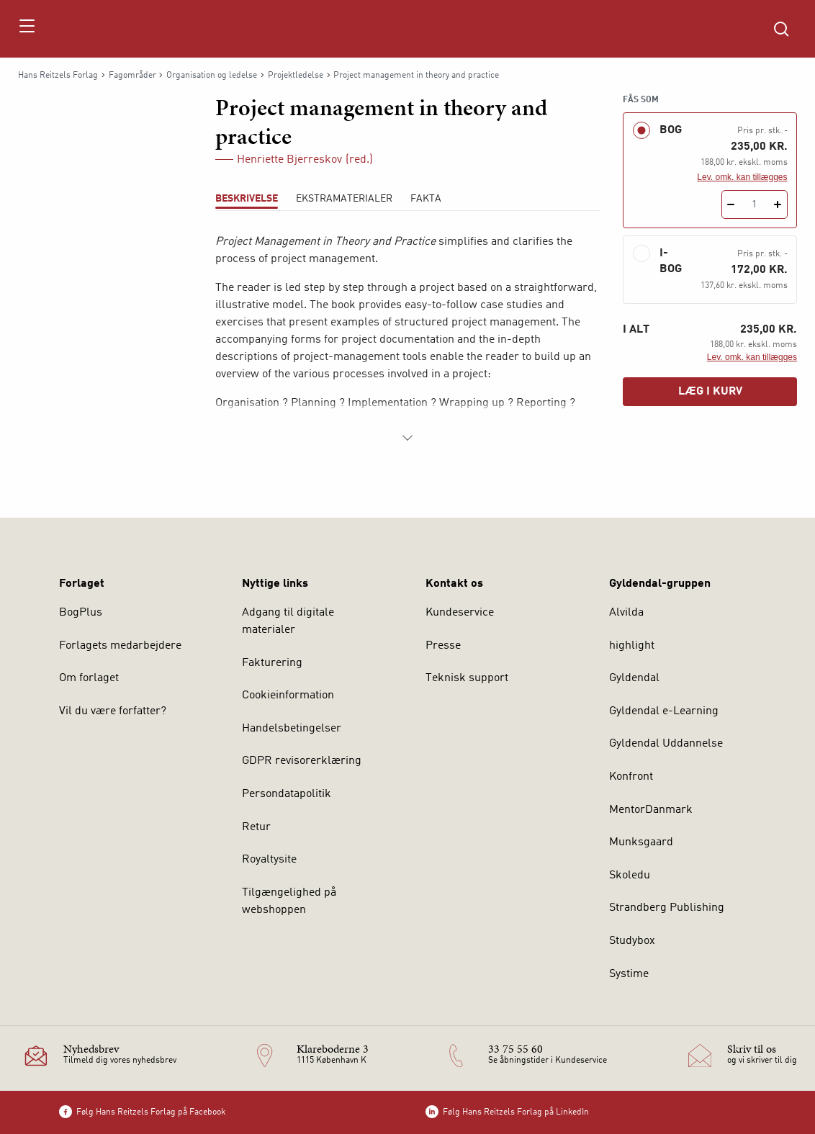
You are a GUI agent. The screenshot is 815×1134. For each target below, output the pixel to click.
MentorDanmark (651, 810)
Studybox (632, 941)
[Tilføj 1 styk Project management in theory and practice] (778, 204)
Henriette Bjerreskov (289, 160)
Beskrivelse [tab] (246, 199)
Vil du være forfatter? (112, 711)
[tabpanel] (407, 339)
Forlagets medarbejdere (120, 646)
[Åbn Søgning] (781, 29)
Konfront (631, 777)
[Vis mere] (407, 437)
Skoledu (629, 875)
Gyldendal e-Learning (664, 711)
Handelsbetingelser (291, 728)
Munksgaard (641, 842)
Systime (629, 974)
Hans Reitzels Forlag (58, 75)
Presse (443, 646)
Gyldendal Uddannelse (666, 744)
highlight (631, 646)
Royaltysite (269, 859)
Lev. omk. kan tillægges (742, 177)
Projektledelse (295, 75)
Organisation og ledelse (211, 75)
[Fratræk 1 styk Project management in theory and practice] (731, 204)
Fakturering (272, 663)
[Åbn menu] (26, 28)
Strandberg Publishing (666, 908)
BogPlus (80, 612)
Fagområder (132, 75)
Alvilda (626, 612)
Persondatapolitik (286, 794)
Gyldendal (634, 678)
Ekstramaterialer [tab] (344, 199)
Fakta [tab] (425, 199)
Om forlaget (89, 678)
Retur (256, 827)
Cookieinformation (288, 695)
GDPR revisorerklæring (301, 761)
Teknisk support (466, 678)
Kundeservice (459, 612)
